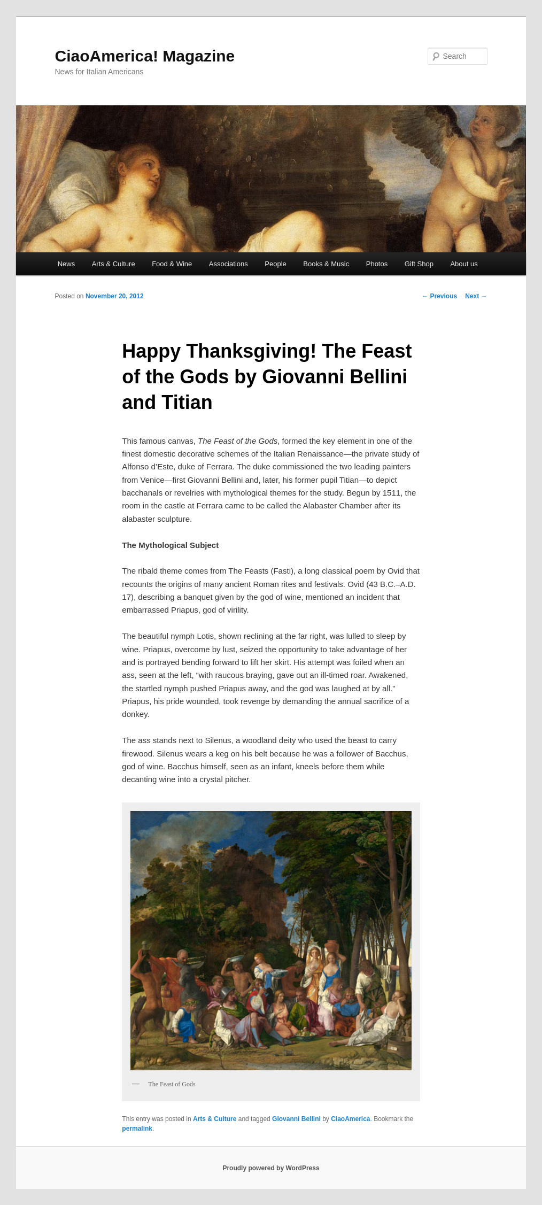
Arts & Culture (113, 264)
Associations (228, 264)
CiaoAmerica (350, 1119)
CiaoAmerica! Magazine (145, 56)
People (275, 264)
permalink (137, 1128)
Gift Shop (419, 264)
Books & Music (326, 264)
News (66, 264)
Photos (377, 264)
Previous (439, 296)
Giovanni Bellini (296, 1119)
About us (463, 264)
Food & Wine (172, 264)
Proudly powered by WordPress (270, 1168)
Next (476, 296)
